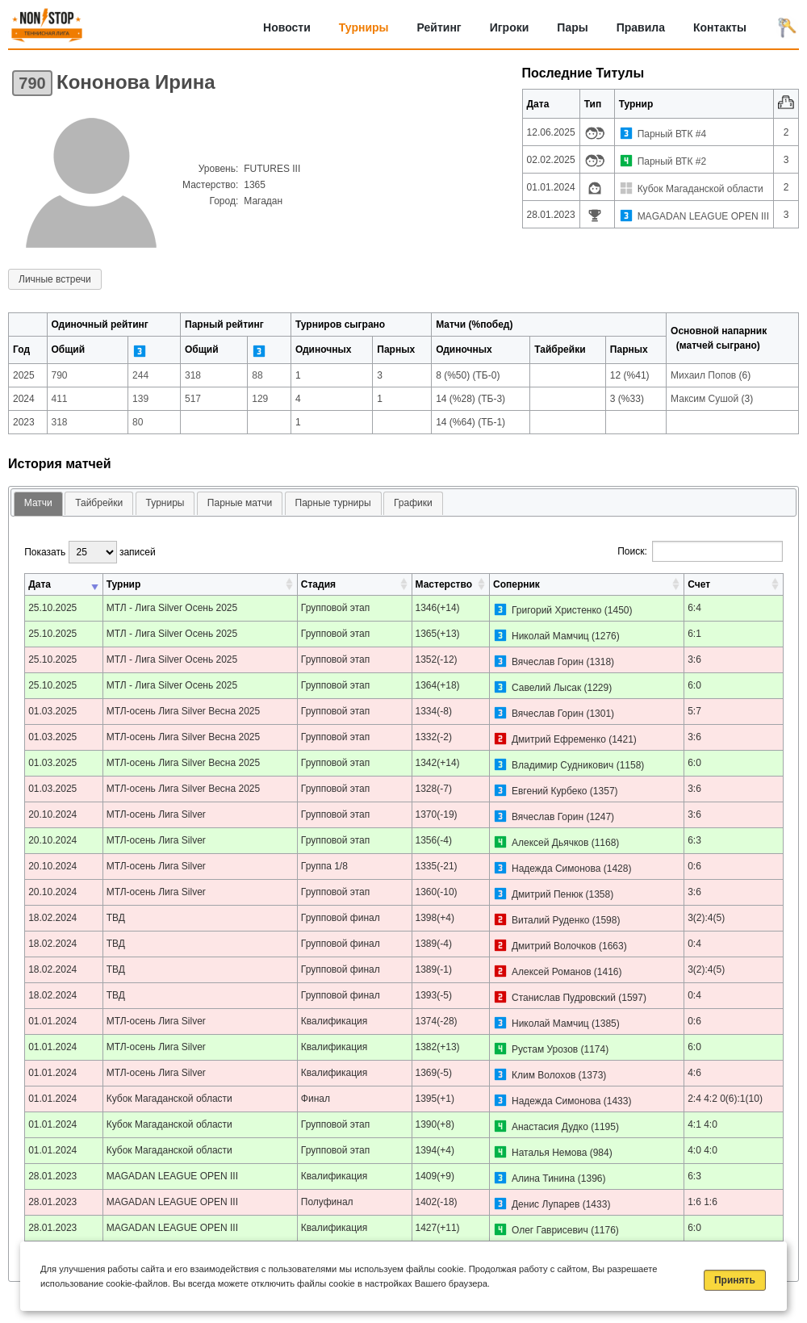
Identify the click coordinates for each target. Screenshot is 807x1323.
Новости (287, 27)
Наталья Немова (549, 1152)
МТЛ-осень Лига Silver (156, 814)
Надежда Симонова (556, 868)
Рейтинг (439, 27)
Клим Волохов (543, 1075)
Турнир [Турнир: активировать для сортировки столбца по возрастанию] (124, 584)
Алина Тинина (543, 1178)
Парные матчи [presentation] (239, 503)
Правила (641, 27)
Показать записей (89, 552)
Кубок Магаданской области (700, 189)
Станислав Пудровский (564, 997)
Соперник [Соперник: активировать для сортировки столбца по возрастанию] (516, 584)
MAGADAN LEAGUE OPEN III (703, 216)
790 (32, 83)
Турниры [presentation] (165, 503)
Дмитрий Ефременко (559, 739)
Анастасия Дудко (550, 1127)
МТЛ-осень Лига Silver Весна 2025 (184, 711)
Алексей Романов (552, 972)
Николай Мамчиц (550, 636)
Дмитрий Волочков (554, 946)
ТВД (116, 917)
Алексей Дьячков (550, 842)
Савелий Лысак (546, 687)
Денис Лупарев (545, 1204)
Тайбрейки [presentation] (99, 503)
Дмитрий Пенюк (547, 894)
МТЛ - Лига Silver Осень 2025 (172, 607)
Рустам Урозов (545, 1049)
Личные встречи (55, 279)
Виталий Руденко (550, 920)
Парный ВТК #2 (672, 161)
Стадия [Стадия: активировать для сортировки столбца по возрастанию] (318, 584)
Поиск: (700, 551)
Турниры (364, 27)
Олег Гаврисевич (550, 1230)
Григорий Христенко (557, 610)
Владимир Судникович (562, 765)
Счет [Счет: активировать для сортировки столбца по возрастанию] (699, 584)
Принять (734, 1280)
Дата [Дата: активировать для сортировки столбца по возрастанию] (39, 584)
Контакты (719, 27)
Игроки (509, 27)
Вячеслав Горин (547, 662)
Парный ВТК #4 (672, 134)
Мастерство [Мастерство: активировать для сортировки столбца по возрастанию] (444, 584)
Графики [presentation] (413, 503)
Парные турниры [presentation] (333, 503)
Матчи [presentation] (38, 503)
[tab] (38, 504)
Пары (572, 27)
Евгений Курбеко (549, 791)
